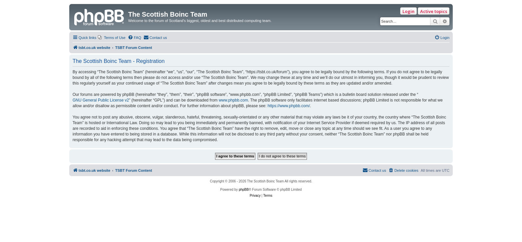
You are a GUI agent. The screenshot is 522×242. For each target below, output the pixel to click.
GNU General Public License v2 (101, 100)
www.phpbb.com (233, 100)
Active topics (433, 11)
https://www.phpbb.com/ (289, 106)
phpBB (244, 189)
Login (408, 11)
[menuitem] (112, 38)
